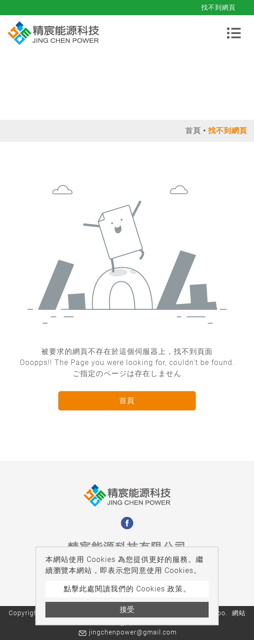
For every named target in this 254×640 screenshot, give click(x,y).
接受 (127, 609)
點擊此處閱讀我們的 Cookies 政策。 (127, 588)
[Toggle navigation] (234, 33)
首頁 (193, 130)
